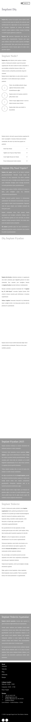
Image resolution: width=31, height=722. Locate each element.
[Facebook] (3, 720)
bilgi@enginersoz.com (11, 697)
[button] (22, 3)
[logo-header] (8, 3)
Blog (3, 671)
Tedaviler (4, 669)
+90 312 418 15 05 (10, 695)
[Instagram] (6, 720)
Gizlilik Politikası (14, 702)
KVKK (21, 702)
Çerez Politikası (5, 702)
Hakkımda (4, 674)
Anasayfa (4, 666)
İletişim (4, 677)
